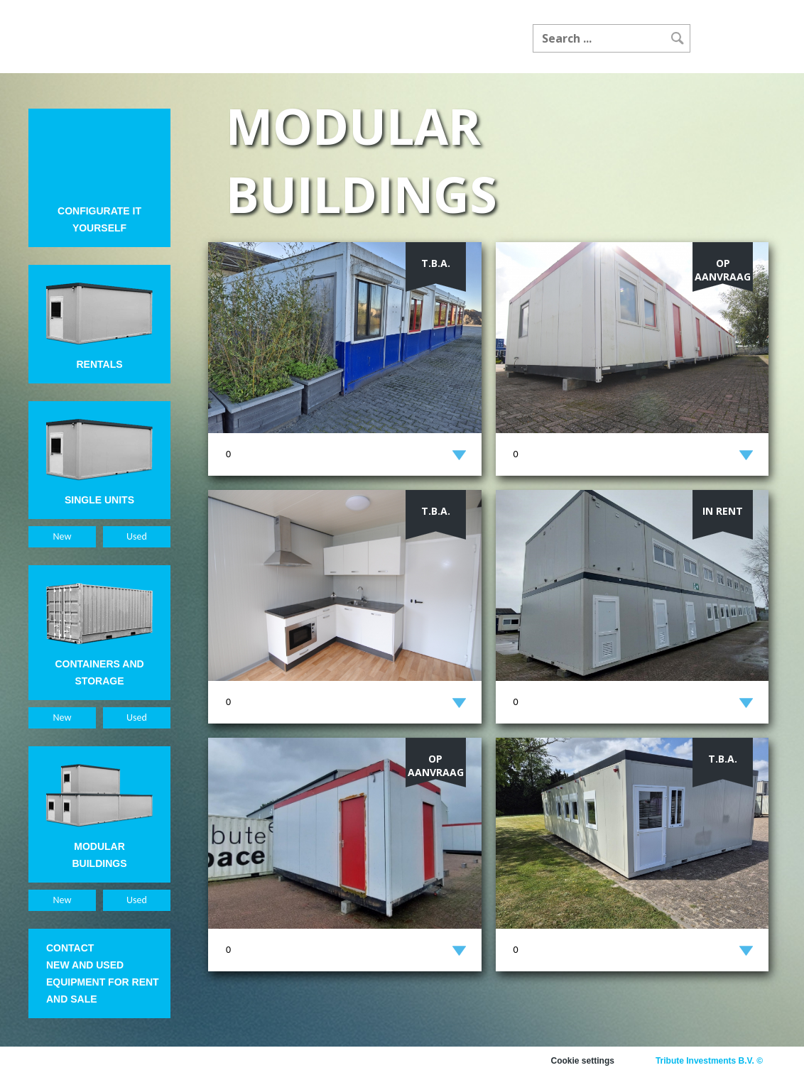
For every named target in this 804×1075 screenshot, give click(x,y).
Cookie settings (582, 1061)
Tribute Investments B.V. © (709, 1061)
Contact (70, 948)
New (62, 536)
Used (136, 536)
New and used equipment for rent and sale (102, 982)
